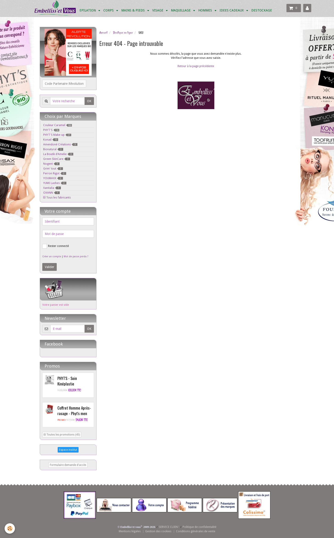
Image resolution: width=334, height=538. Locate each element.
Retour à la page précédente (196, 66)
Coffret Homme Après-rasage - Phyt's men (74, 410)
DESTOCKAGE (261, 10)
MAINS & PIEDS (133, 10)
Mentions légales (130, 531)
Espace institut (68, 449)
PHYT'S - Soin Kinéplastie (67, 381)
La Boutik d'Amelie (58, 154)
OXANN (51, 192)
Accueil (103, 33)
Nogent (51, 163)
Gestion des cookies (158, 531)
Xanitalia (52, 188)
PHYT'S (51, 130)
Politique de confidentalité (199, 527)
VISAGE (158, 10)
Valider (49, 267)
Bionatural (53, 149)
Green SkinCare (56, 159)
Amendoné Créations (60, 144)
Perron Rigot (54, 173)
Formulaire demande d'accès (68, 465)
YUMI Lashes (54, 183)
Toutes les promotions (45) (62, 434)
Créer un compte (51, 256)
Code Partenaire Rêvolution (64, 83)
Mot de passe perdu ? (76, 256)
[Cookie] (10, 528)
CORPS (109, 10)
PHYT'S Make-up (57, 134)
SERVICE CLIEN (168, 527)
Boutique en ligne (123, 33)
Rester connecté (55, 246)
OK (89, 101)
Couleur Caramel (57, 125)
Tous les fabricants (57, 197)
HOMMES (205, 10)
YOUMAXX (53, 178)
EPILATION (88, 10)
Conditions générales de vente (195, 531)
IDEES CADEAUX (232, 10)
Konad (50, 139)
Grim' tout (53, 168)
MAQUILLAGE (181, 10)
